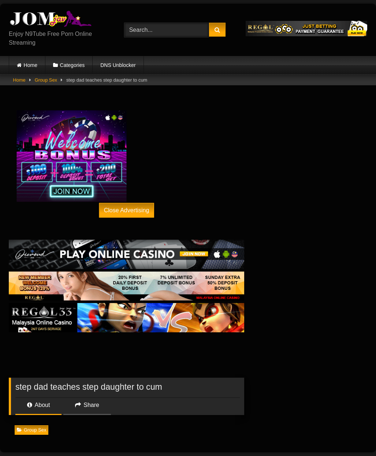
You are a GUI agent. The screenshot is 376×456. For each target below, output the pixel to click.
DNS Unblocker (117, 65)
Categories (72, 65)
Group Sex (46, 80)
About (38, 405)
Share (87, 405)
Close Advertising (126, 210)
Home (30, 65)
